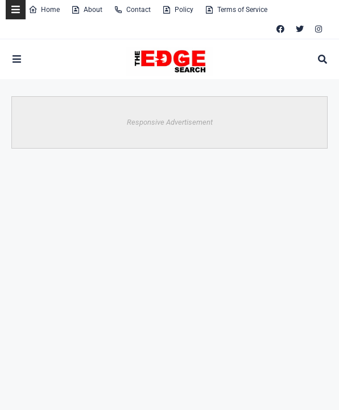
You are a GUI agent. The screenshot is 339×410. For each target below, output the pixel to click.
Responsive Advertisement (170, 122)
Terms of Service (236, 9)
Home (44, 9)
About (86, 9)
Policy (177, 9)
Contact (132, 9)
